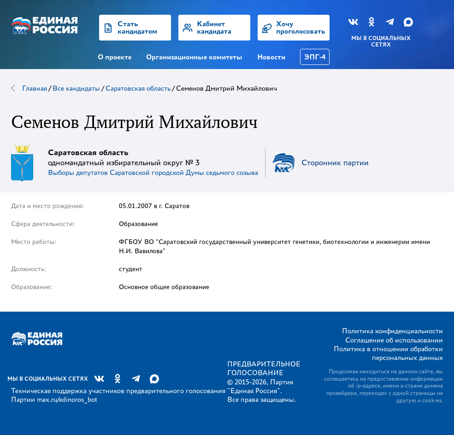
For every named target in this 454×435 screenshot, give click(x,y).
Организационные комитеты (194, 56)
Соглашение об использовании (394, 340)
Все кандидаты (76, 88)
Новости (271, 56)
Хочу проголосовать (300, 27)
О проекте (114, 56)
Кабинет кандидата (214, 27)
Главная (34, 88)
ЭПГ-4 (314, 56)
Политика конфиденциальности (392, 330)
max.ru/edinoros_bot (67, 399)
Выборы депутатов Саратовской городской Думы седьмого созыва (153, 172)
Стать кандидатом (137, 27)
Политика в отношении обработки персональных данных (388, 353)
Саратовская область (138, 88)
